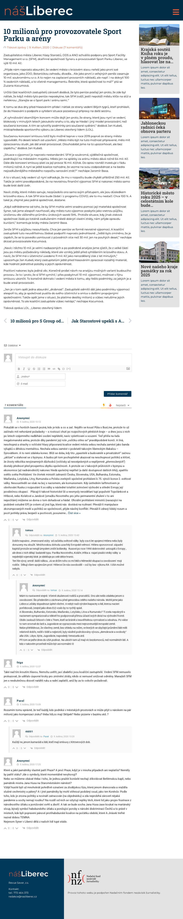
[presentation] (108, 380)
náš (38, 10)
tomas (54, 590)
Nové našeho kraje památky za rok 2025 (159, 270)
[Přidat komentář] (117, 394)
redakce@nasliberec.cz (23, 896)
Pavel (46, 736)
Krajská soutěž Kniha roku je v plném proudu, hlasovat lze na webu (157, 57)
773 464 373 (21, 892)
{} (63, 368)
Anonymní (48, 535)
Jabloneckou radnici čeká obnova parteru (156, 127)
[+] (69, 368)
